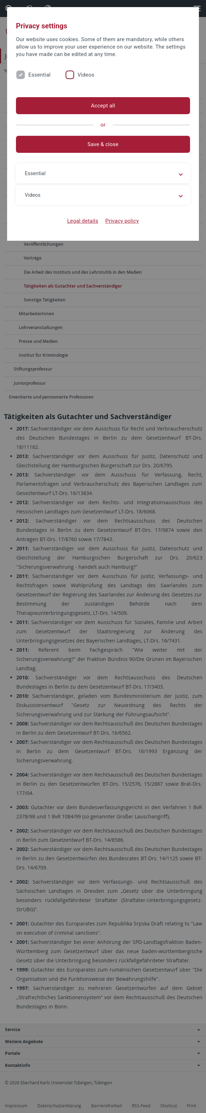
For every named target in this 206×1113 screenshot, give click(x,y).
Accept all (103, 105)
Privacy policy (122, 221)
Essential (39, 75)
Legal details (82, 221)
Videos (86, 75)
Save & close (103, 144)
